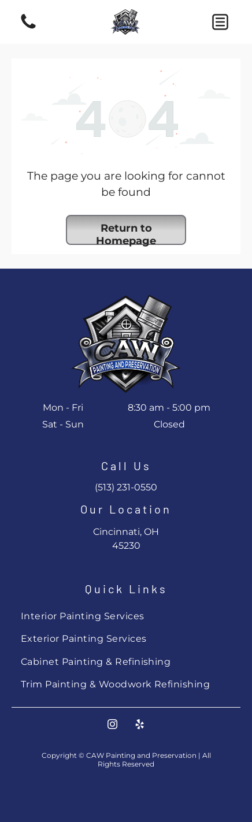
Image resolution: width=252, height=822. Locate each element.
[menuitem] (126, 616)
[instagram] (112, 726)
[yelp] (139, 726)
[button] (220, 22)
